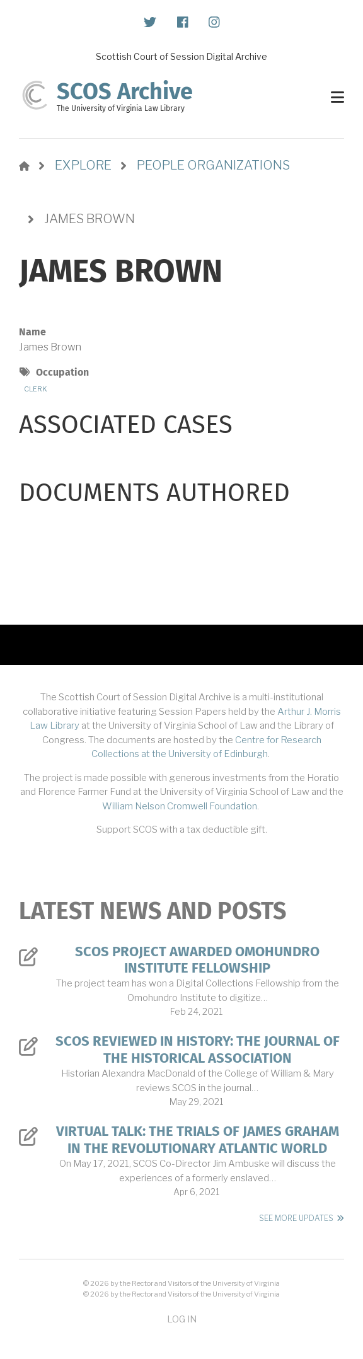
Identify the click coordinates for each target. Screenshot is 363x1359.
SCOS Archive (125, 91)
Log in (182, 1319)
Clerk (35, 389)
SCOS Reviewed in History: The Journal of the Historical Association (197, 1049)
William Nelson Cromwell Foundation (179, 806)
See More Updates (296, 1218)
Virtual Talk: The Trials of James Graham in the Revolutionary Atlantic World (197, 1139)
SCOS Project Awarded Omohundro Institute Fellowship (197, 960)
